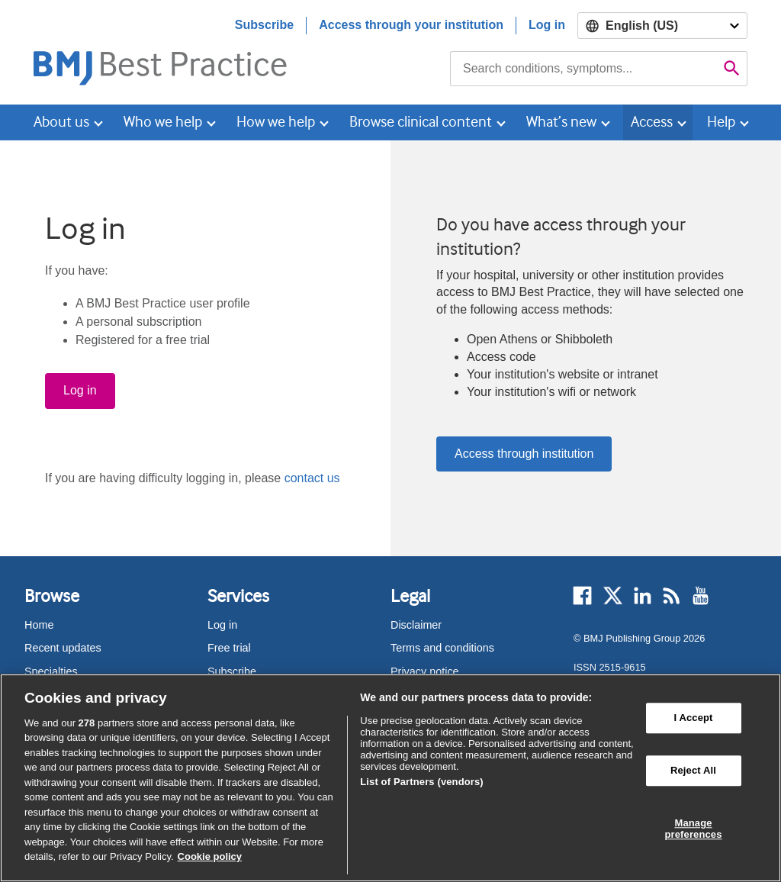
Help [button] (721, 121)
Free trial (229, 648)
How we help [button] (275, 121)
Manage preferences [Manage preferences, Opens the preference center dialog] (693, 829)
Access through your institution (411, 24)
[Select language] (662, 25)
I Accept (692, 718)
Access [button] (652, 121)
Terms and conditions (442, 648)
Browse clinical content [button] (420, 121)
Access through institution (524, 453)
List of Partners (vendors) (422, 781)
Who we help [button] (163, 121)
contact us (312, 478)
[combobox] (583, 68)
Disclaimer (416, 625)
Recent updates (62, 648)
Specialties (51, 671)
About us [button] (61, 121)
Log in (547, 24)
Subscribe (264, 24)
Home (38, 625)
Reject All (693, 770)
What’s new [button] (561, 121)
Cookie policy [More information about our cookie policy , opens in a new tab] (210, 856)
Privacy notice (424, 671)
